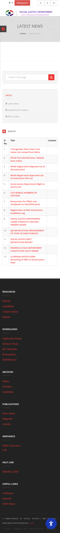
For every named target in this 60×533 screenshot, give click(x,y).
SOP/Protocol (9, 359)
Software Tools (10, 343)
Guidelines (7, 392)
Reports (6, 317)
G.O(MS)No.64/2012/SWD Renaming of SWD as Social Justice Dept (27, 259)
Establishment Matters (17, 110)
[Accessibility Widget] (51, 523)
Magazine (7, 418)
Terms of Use (20, 529)
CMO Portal (8, 503)
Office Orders (13, 116)
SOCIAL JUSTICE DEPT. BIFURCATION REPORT (21, 241)
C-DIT (31, 523)
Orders (5, 381)
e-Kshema (7, 493)
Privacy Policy (36, 529)
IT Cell (8, 529)
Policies (6, 301)
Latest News (12, 103)
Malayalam (22, 2)
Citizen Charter (10, 311)
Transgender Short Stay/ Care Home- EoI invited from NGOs (25, 151)
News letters (8, 413)
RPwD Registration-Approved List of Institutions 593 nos (27, 177)
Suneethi (6, 498)
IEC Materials (9, 349)
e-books (6, 424)
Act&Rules (8, 306)
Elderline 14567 (10, 471)
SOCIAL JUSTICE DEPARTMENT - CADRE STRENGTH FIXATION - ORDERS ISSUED (25, 221)
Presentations (9, 354)
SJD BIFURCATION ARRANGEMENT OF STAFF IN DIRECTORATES (27, 232)
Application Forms (12, 338)
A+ (54, 2)
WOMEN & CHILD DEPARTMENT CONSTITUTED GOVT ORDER (26, 249)
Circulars (7, 386)
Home (23, 33)
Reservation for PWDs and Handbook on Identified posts (25, 203)
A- (41, 2)
